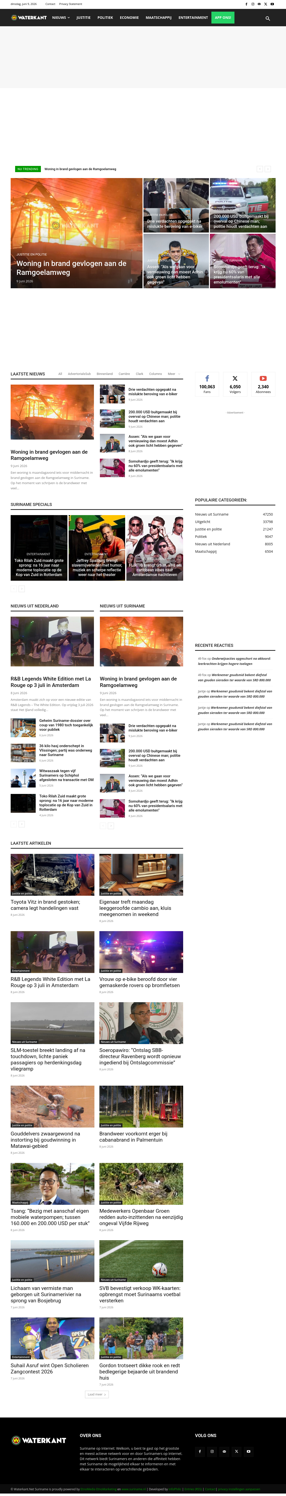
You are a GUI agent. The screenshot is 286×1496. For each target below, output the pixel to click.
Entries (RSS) (193, 1491)
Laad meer (97, 1396)
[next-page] (22, 591)
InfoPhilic (175, 1491)
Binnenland (105, 374)
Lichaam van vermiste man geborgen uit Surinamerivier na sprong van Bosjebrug (46, 1296)
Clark (139, 374)
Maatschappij (20, 1205)
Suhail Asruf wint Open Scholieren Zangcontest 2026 (50, 1371)
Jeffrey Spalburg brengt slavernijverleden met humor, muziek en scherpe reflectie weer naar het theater (97, 570)
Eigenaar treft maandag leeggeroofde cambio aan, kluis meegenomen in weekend (135, 910)
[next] (268, 169)
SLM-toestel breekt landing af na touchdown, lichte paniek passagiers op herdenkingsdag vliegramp (48, 1062)
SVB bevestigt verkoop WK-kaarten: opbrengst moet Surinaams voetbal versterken (139, 1296)
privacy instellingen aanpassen (239, 1491)
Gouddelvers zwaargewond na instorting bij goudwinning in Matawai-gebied (45, 1142)
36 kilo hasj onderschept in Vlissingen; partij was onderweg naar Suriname (65, 753)
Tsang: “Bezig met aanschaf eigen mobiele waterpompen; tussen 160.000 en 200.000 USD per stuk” (50, 1219)
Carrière (124, 374)
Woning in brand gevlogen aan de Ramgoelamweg (80, 169)
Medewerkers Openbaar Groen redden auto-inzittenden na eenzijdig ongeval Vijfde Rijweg (141, 1219)
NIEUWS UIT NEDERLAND (35, 608)
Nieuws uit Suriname (228, 260)
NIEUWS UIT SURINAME (122, 608)
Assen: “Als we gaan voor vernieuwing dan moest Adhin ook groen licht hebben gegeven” (156, 441)
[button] (267, 18)
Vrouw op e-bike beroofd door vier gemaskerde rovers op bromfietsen (139, 984)
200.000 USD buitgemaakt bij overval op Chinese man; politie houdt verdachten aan (154, 416)
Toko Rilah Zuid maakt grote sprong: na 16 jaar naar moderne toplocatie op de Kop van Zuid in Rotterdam (39, 570)
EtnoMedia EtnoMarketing (98, 1491)
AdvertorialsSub (79, 374)
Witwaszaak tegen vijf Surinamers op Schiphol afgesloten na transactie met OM (66, 778)
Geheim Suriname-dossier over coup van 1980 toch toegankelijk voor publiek (66, 727)
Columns (155, 374)
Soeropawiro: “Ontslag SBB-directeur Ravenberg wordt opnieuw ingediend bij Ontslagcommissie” (140, 1059)
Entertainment (38, 557)
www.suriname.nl (134, 1491)
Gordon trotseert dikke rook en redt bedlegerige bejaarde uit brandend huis (139, 1374)
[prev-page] (14, 591)
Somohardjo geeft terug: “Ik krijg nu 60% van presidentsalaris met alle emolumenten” (155, 465)
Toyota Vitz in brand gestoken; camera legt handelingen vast (45, 907)
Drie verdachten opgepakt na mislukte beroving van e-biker (153, 391)
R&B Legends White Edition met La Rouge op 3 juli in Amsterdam (51, 684)
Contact (210, 1491)
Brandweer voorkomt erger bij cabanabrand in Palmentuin (133, 1139)
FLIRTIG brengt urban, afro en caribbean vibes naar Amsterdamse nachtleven (154, 572)
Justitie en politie (32, 254)
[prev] (260, 169)
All (60, 374)
